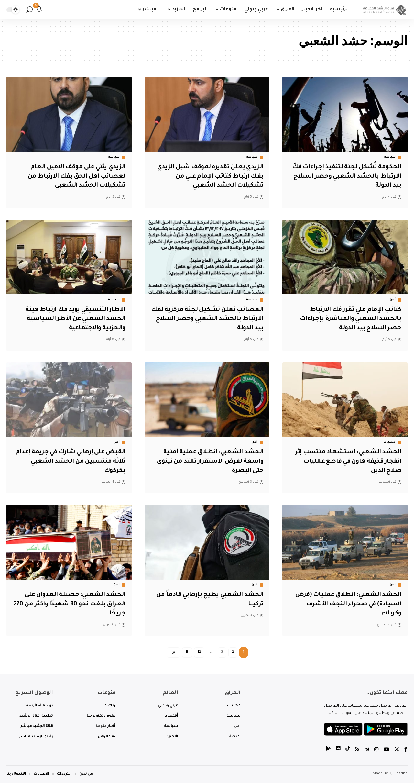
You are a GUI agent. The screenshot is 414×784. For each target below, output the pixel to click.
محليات (389, 442)
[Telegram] (367, 751)
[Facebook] (406, 751)
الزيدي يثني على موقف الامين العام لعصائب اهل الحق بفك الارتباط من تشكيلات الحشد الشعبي (75, 176)
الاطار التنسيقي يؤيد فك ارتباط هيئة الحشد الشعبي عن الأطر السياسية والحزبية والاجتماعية (73, 319)
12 (199, 653)
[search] (29, 9)
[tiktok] (347, 751)
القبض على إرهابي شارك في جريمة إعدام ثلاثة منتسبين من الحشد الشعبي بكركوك (69, 461)
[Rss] (357, 751)
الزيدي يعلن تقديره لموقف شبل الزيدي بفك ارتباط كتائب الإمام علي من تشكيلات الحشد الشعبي (207, 176)
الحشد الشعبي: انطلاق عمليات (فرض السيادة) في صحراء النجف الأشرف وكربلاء (346, 604)
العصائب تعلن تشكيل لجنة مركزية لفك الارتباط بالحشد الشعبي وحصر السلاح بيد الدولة (207, 319)
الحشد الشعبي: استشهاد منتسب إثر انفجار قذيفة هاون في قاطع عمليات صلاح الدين (347, 461)
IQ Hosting (398, 775)
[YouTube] (386, 751)
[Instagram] (376, 751)
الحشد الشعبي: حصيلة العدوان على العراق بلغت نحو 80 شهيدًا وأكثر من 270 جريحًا (74, 604)
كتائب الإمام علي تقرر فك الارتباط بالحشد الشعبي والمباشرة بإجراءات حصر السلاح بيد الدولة (349, 319)
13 (187, 653)
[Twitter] (396, 751)
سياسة (390, 157)
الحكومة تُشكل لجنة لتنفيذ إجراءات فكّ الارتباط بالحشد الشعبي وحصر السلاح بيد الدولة (345, 176)
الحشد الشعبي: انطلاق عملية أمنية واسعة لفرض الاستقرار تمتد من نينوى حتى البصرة (207, 461)
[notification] (39, 9)
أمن (393, 300)
